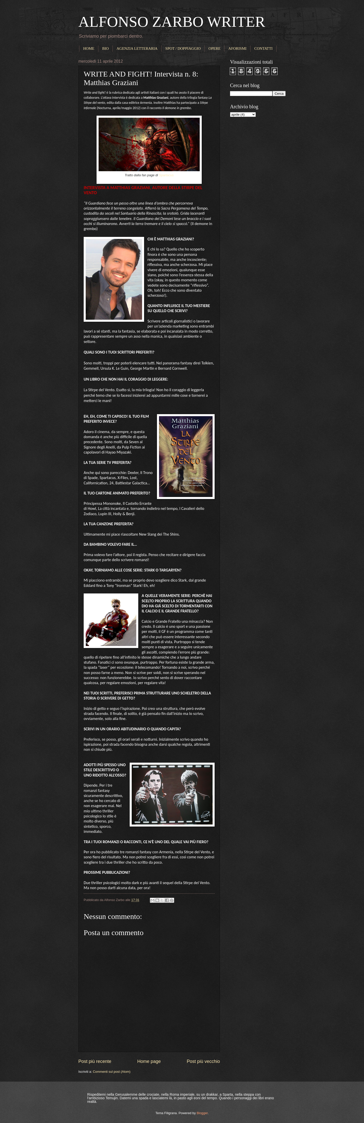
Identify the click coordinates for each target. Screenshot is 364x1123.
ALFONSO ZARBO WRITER (171, 21)
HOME (88, 48)
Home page (149, 1061)
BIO (105, 48)
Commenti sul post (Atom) (111, 1072)
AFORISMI (237, 48)
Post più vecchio (203, 1061)
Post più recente (94, 1061)
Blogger (202, 1113)
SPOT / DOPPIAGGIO (183, 48)
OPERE (215, 48)
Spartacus (166, 175)
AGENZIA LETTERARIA (137, 48)
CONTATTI (263, 48)
